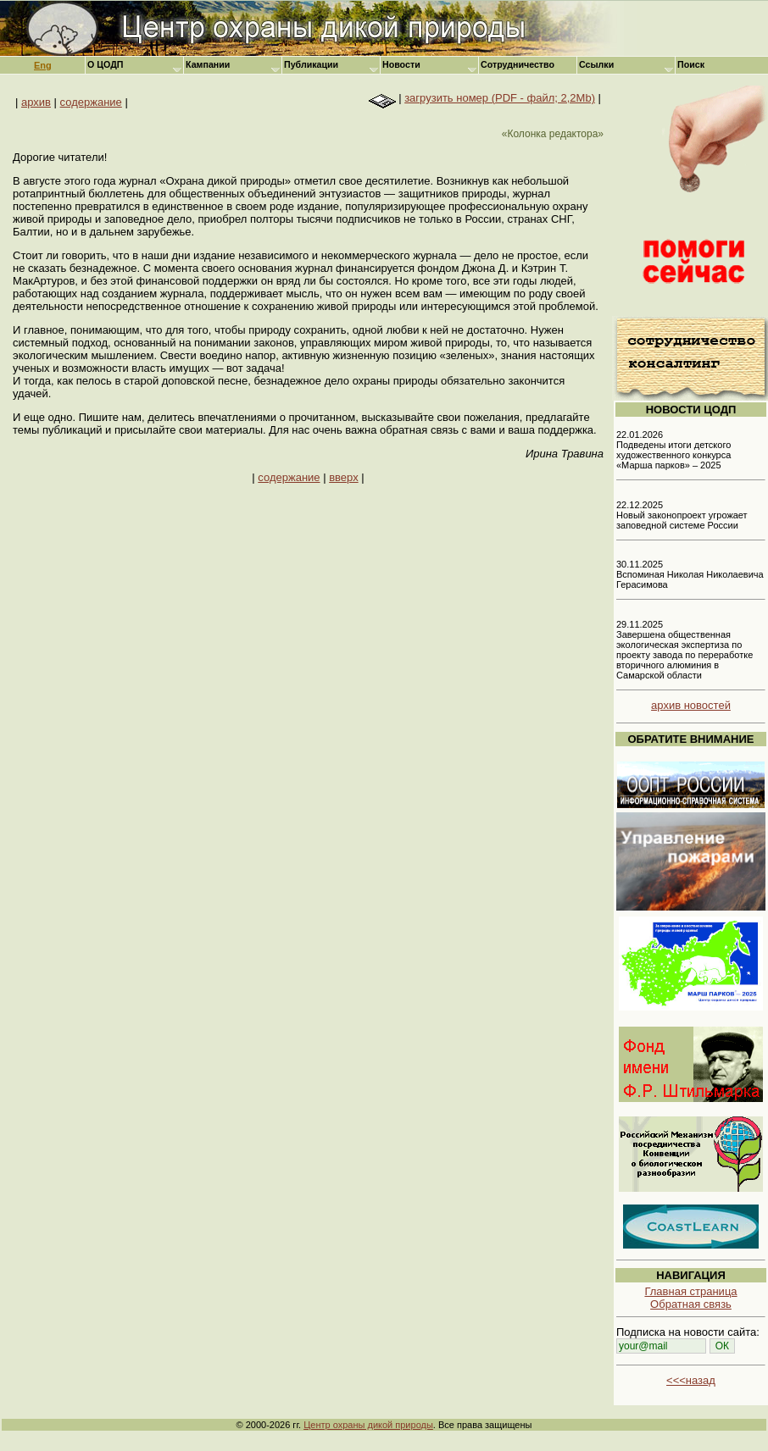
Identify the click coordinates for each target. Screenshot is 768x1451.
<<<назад (690, 1380)
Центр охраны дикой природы (368, 1425)
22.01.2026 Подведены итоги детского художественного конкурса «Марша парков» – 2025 (673, 449)
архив (36, 102)
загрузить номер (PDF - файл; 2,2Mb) (499, 97)
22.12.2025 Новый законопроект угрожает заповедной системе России (682, 515)
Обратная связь (691, 1304)
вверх (343, 477)
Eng (43, 65)
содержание (91, 102)
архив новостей (691, 705)
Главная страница (690, 1291)
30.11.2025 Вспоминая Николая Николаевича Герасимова (690, 574)
